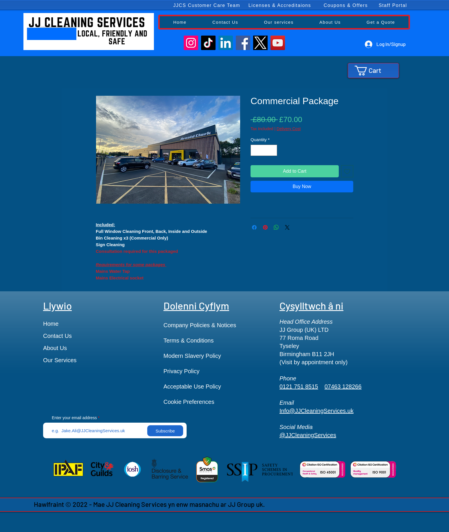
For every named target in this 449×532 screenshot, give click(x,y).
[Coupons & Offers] (346, 5)
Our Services (60, 360)
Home (50, 324)
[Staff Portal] (393, 5)
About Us (55, 348)
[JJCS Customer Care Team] (207, 5)
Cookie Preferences (188, 402)
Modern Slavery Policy (192, 356)
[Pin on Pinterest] (265, 227)
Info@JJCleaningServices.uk (316, 411)
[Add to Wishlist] (347, 171)
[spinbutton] (264, 150)
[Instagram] (191, 43)
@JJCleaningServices (307, 435)
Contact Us (57, 336)
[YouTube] (277, 43)
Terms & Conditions (188, 340)
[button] (373, 71)
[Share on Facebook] (254, 227)
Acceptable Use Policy (192, 386)
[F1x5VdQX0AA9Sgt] (260, 43)
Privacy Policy (181, 371)
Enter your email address (74, 418)
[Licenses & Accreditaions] (280, 5)
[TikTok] (208, 43)
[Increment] (273, 150)
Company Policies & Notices (199, 325)
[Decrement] (255, 150)
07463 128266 (343, 386)
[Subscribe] (165, 430)
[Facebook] (243, 43)
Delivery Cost (289, 128)
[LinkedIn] (225, 43)
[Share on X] (287, 227)
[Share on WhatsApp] (276, 227)
